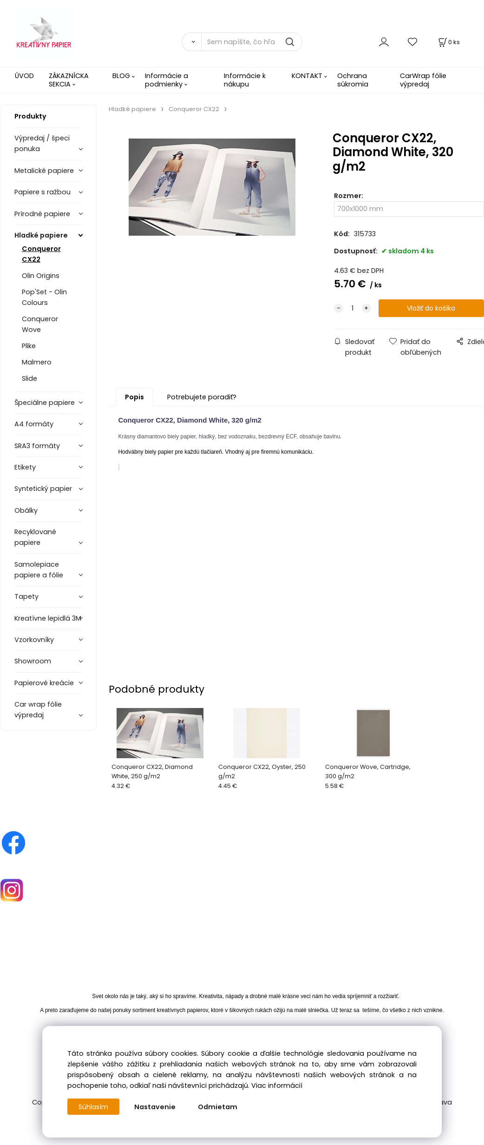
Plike (29, 346)
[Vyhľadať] (192, 42)
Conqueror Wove (40, 324)
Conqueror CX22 (41, 254)
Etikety (25, 467)
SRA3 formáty (37, 445)
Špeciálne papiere (44, 402)
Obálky (26, 510)
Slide (29, 378)
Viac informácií (276, 1085)
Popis (134, 397)
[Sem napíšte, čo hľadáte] (251, 42)
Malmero (37, 362)
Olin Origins (40, 275)
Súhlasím (93, 1107)
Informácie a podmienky (166, 79)
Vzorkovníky (34, 639)
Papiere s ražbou (42, 192)
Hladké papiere (41, 235)
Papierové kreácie (44, 683)
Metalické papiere (44, 170)
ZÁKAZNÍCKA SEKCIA (69, 79)
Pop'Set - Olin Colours (44, 297)
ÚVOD (24, 75)
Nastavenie (156, 1107)
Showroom (32, 661)
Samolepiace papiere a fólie (38, 570)
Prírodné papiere (42, 213)
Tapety (26, 596)
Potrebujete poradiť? (201, 397)
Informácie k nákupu (245, 79)
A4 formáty (33, 424)
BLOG (121, 75)
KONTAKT (307, 75)
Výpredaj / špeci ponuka (42, 143)
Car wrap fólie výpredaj (38, 710)
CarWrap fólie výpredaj (423, 79)
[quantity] (352, 308)
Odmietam (218, 1107)
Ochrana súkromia (352, 79)
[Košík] (448, 42)
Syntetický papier (43, 488)
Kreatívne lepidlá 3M (47, 618)
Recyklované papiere (35, 537)
